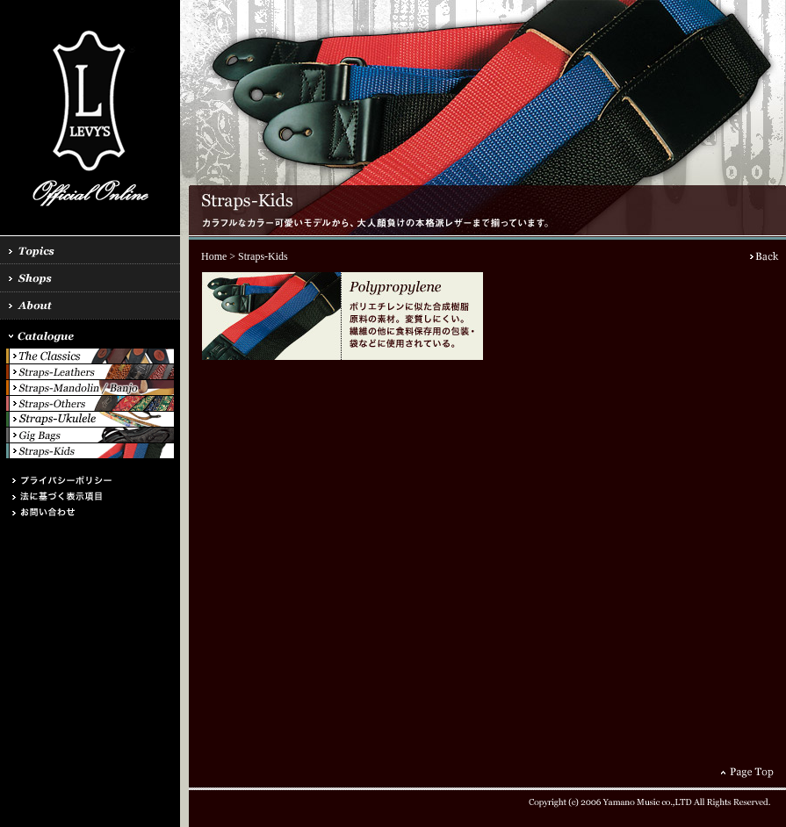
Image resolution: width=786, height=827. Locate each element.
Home (214, 256)
